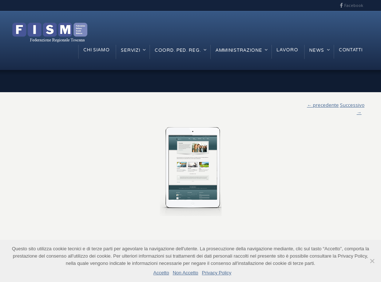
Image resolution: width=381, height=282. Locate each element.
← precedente (323, 105)
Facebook (353, 5)
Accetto (161, 272)
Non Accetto (185, 272)
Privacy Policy (216, 272)
